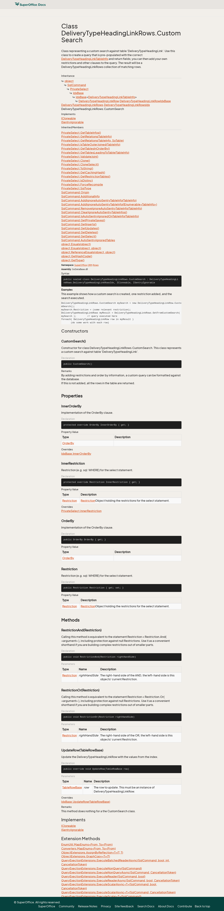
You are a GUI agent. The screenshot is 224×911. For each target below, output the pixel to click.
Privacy (106, 906)
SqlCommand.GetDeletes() (79, 232)
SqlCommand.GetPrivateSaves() (83, 220)
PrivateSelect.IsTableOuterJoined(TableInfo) (90, 144)
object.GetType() (72, 260)
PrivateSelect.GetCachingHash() (83, 172)
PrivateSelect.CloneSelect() (80, 164)
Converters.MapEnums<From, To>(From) (88, 848)
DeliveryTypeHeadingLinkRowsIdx (127, 105)
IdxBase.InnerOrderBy (76, 453)
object (69, 81)
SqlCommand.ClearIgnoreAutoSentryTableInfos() (94, 212)
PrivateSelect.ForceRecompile (82, 184)
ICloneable (68, 118)
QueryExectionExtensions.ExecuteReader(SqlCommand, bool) (103, 876)
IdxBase (78, 93)
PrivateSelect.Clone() (75, 160)
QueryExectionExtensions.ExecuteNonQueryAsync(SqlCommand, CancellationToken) (118, 872)
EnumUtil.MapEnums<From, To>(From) (87, 844)
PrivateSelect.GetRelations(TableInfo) (86, 136)
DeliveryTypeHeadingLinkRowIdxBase (145, 101)
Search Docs (145, 906)
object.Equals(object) (76, 244)
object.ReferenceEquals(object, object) (88, 252)
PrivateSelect (79, 89)
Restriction (69, 500)
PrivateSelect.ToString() (77, 168)
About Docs (166, 906)
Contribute (184, 906)
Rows (96, 265)
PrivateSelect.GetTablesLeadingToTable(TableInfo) (95, 152)
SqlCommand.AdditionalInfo (80, 196)
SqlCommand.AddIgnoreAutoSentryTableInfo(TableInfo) (98, 200)
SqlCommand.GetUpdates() (80, 228)
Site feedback (124, 906)
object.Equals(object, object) (81, 248)
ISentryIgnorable (72, 122)
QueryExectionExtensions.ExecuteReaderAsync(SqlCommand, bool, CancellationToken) (120, 880)
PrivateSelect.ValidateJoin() (79, 156)
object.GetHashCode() (76, 256)
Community (66, 906)
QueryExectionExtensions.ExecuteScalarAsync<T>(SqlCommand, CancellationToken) (118, 892)
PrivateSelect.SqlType (76, 188)
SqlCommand (76, 85)
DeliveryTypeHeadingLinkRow (99, 101)
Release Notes (87, 906)
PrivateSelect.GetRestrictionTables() (85, 176)
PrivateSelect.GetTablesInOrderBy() (85, 148)
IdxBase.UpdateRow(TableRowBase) (85, 801)
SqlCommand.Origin (75, 192)
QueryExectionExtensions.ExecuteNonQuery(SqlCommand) (101, 868)
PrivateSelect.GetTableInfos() (81, 132)
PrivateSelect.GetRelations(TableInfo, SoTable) (92, 140)
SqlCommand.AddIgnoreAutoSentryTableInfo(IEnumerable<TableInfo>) (109, 204)
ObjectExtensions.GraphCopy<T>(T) (85, 856)
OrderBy (68, 443)
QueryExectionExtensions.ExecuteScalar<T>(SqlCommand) (101, 896)
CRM (90, 265)
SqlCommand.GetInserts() (78, 224)
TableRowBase (72, 787)
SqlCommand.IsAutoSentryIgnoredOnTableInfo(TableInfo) (100, 216)
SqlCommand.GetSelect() (78, 236)
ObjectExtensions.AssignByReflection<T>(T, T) (92, 852)
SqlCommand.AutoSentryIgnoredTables (88, 240)
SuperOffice (80, 265)
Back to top (202, 906)
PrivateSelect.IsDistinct (77, 180)
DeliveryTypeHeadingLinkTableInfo (84, 59)
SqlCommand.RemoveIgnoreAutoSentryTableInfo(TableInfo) (101, 208)
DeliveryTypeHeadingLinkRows (82, 105)
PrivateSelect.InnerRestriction (81, 511)
